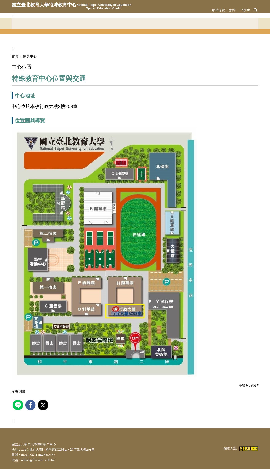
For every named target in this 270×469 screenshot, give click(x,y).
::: (13, 15)
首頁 (15, 56)
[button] (255, 10)
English (245, 10)
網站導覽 (218, 10)
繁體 (232, 10)
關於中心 (30, 56)
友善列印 (18, 391)
